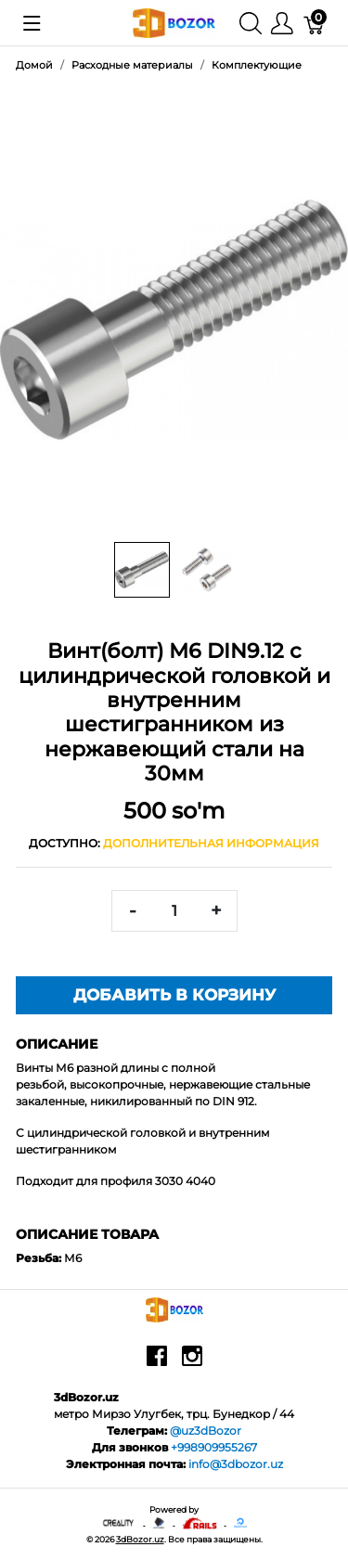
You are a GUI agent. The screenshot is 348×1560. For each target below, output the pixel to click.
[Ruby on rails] (200, 1521)
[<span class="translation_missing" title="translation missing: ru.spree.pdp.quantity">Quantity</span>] (174, 911)
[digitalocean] (240, 1521)
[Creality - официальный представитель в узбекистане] (119, 1521)
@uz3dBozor (205, 1431)
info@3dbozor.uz (235, 1464)
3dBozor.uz (140, 1539)
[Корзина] (315, 22)
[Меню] (282, 22)
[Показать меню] (32, 23)
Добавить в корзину (174, 995)
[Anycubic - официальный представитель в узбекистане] (159, 1521)
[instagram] (192, 1363)
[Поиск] (250, 22)
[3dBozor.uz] (174, 22)
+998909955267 (214, 1447)
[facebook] (156, 1363)
